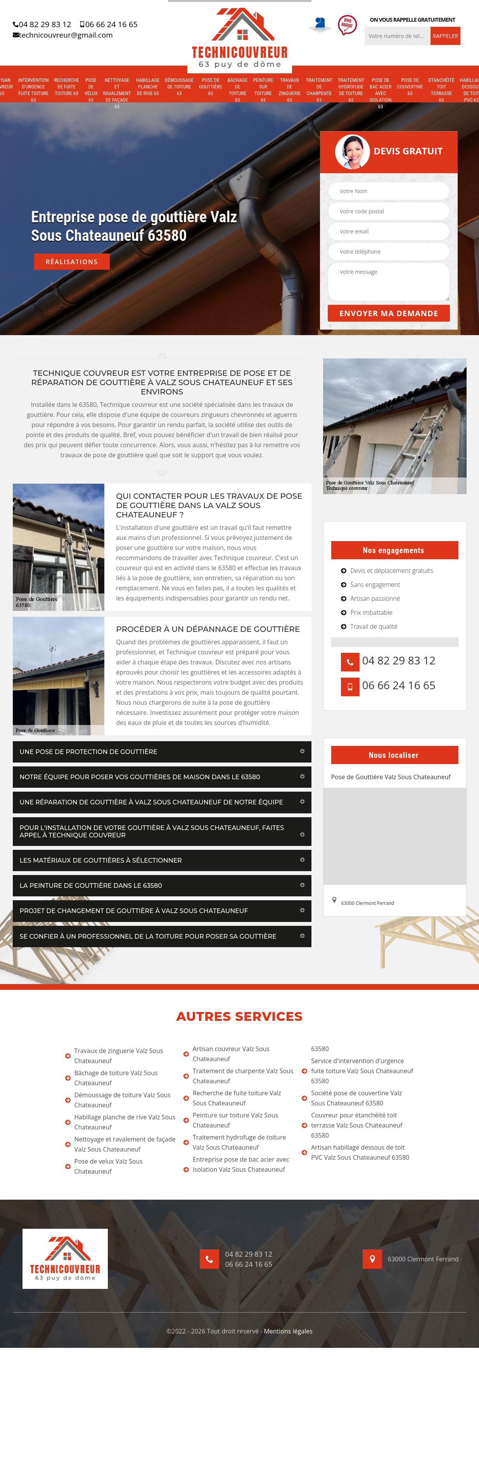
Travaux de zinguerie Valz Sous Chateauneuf (114, 1055)
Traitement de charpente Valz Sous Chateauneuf (238, 1076)
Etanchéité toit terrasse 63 (442, 90)
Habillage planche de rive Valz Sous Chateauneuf (120, 1122)
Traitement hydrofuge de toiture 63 (351, 90)
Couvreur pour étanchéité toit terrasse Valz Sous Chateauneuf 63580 (352, 1125)
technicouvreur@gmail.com (63, 35)
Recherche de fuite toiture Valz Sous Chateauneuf (232, 1098)
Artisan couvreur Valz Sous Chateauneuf (226, 1054)
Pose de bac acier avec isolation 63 (381, 93)
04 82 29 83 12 (42, 24)
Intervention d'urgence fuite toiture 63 (33, 90)
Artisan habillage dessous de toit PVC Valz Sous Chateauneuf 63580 (356, 1152)
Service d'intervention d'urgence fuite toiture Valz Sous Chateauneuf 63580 (357, 1071)
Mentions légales (288, 1331)
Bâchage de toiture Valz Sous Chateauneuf (111, 1078)
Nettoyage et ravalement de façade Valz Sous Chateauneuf (120, 1144)
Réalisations (72, 262)
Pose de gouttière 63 (210, 86)
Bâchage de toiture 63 (238, 90)
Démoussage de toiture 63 (179, 86)
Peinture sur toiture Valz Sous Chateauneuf (230, 1120)
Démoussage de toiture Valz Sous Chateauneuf (118, 1100)
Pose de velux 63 (91, 90)
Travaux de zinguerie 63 (289, 90)
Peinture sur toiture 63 (263, 90)
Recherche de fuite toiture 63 (66, 86)
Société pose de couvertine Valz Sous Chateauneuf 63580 (352, 1098)
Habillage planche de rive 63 (147, 86)
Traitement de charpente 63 (319, 90)
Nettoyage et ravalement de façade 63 (117, 93)
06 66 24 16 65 (108, 24)
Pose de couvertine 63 (410, 86)
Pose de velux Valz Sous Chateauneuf (104, 1166)
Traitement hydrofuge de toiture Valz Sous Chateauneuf (234, 1142)
